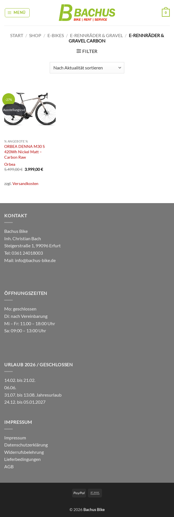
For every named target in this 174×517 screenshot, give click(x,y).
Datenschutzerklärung (26, 444)
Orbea (9, 164)
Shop (35, 35)
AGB (9, 466)
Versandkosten (25, 183)
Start (16, 35)
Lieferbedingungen (22, 459)
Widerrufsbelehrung (24, 452)
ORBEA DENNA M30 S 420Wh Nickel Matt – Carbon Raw (24, 151)
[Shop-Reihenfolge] (87, 67)
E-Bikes (55, 35)
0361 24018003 (27, 253)
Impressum (15, 437)
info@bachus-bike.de (35, 260)
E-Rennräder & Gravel (96, 35)
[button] (17, 12)
